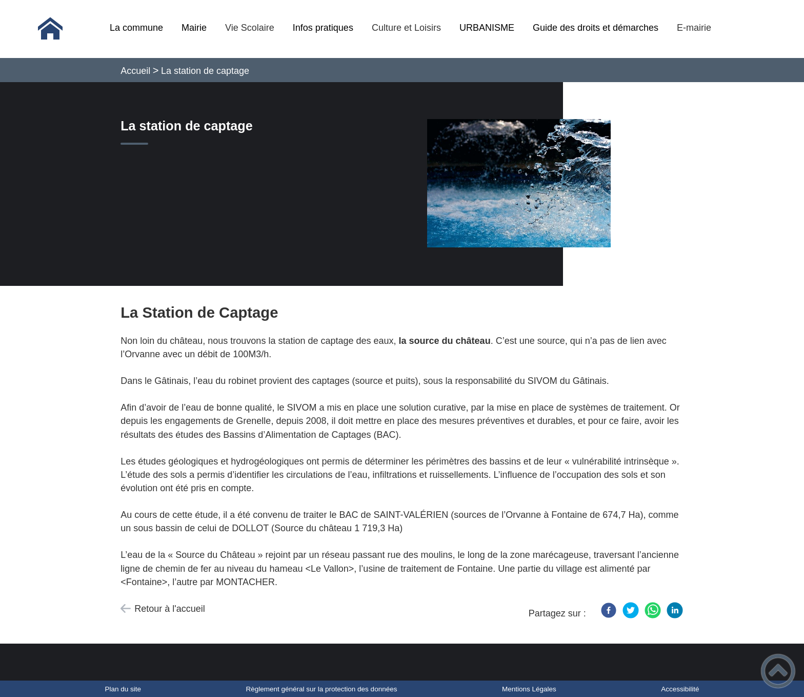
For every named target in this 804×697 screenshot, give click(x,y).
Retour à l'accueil (169, 609)
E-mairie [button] (694, 28)
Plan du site (123, 689)
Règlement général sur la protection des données (321, 689)
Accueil (135, 71)
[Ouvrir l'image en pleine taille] (523, 183)
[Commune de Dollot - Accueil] (50, 28)
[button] (778, 671)
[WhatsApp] (652, 610)
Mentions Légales (529, 689)
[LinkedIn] (675, 610)
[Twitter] (630, 610)
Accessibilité (680, 689)
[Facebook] (608, 610)
